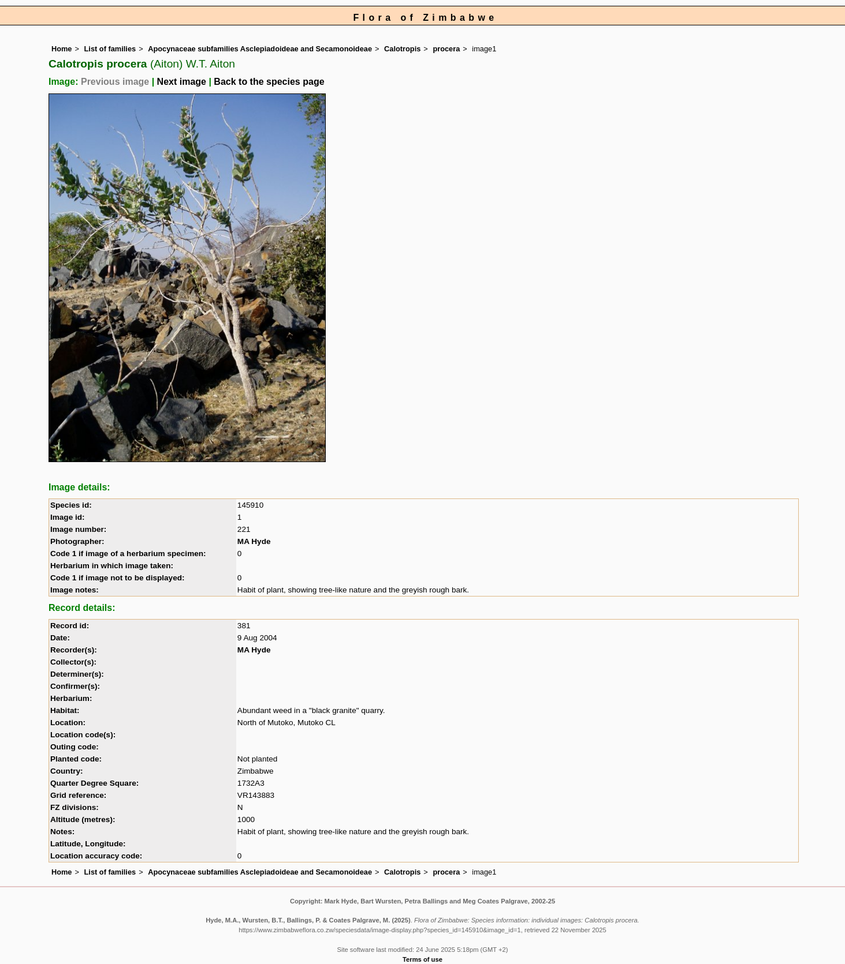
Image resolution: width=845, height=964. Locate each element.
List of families (110, 48)
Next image (181, 82)
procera (446, 48)
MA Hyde (254, 541)
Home (61, 48)
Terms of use (422, 959)
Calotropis (402, 48)
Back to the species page (269, 82)
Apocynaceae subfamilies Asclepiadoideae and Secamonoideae (260, 48)
